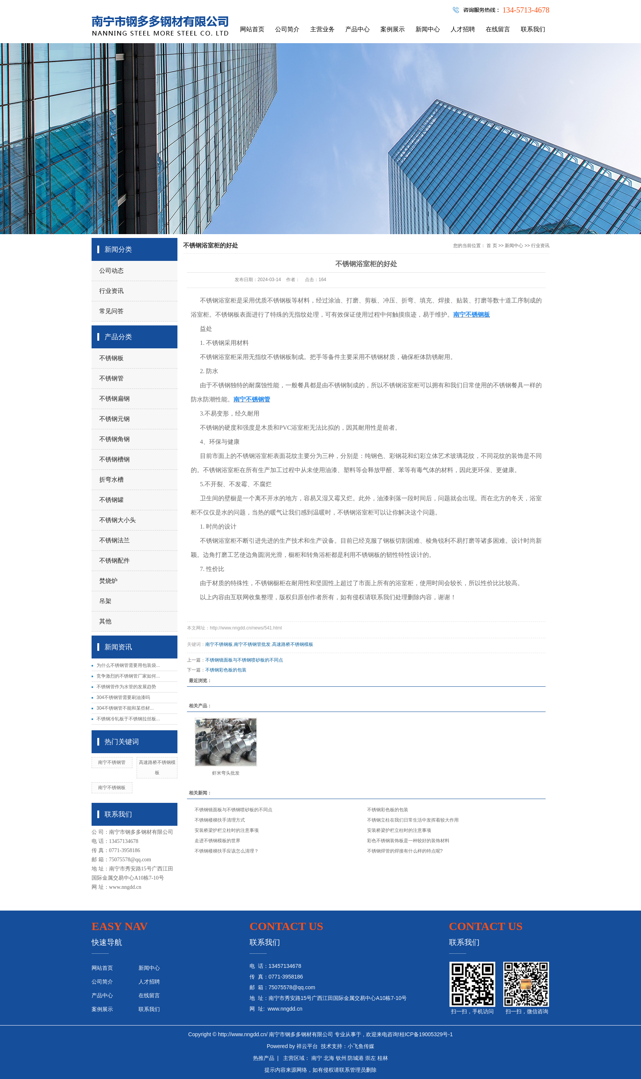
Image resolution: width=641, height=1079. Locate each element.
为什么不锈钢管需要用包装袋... (128, 665)
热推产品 (263, 1058)
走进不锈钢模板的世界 (217, 840)
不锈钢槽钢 (114, 459)
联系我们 (533, 29)
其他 (105, 621)
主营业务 (322, 29)
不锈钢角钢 (114, 439)
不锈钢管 (111, 378)
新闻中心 (428, 29)
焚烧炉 (108, 581)
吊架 (105, 601)
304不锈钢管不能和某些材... (125, 708)
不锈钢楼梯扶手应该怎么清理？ (227, 851)
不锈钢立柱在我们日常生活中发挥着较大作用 (413, 820)
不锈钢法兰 (114, 540)
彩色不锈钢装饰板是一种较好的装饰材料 (408, 840)
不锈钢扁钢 (114, 398)
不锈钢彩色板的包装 (225, 670)
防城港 (356, 1058)
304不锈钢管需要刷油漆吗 (123, 697)
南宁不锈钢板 (112, 787)
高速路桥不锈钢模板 (292, 644)
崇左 (370, 1058)
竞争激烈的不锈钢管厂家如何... (128, 676)
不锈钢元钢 (114, 419)
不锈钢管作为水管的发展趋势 (126, 686)
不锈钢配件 (114, 560)
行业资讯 (111, 291)
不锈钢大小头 (117, 520)
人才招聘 (463, 29)
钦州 (341, 1058)
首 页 (491, 245)
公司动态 (111, 270)
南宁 (316, 1058)
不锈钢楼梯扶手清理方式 (220, 820)
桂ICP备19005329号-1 (426, 1034)
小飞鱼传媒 (361, 1046)
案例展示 (392, 29)
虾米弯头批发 (226, 773)
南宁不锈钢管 (112, 762)
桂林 (382, 1058)
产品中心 (357, 29)
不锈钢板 (111, 358)
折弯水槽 (111, 479)
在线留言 (498, 29)
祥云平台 (307, 1046)
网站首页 (252, 29)
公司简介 (287, 29)
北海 (329, 1058)
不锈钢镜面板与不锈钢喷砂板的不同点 (244, 660)
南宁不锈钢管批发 (252, 644)
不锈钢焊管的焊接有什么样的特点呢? (405, 851)
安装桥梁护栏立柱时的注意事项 (227, 830)
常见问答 (111, 311)
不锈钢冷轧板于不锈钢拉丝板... (128, 718)
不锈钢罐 (111, 500)
